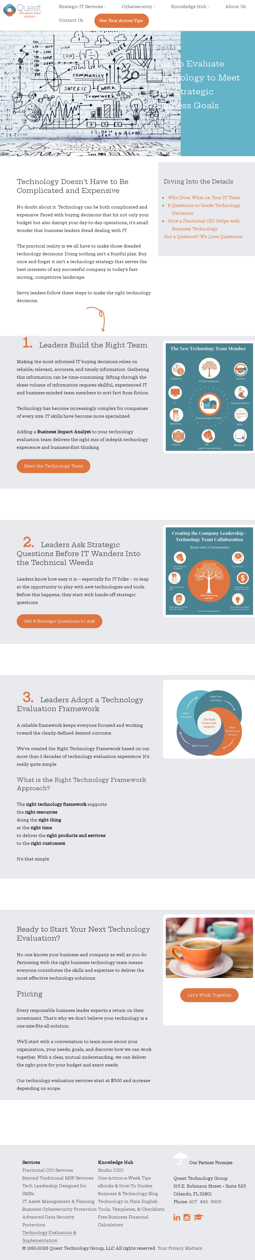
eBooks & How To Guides (125, 1185)
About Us (235, 6)
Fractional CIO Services (47, 1170)
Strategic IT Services (82, 6)
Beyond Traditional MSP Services (57, 1178)
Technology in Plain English (128, 1201)
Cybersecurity (138, 6)
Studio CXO (110, 1170)
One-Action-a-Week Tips (124, 1178)
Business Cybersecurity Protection (59, 1209)
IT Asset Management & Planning (58, 1201)
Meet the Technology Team (53, 466)
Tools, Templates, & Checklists (131, 1209)
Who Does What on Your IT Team (204, 197)
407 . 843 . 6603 (205, 1201)
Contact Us (71, 20)
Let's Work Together (209, 995)
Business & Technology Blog (128, 1193)
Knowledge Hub (190, 6)
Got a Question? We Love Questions (203, 236)
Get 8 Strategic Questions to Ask (59, 621)
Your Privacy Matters (179, 1248)
